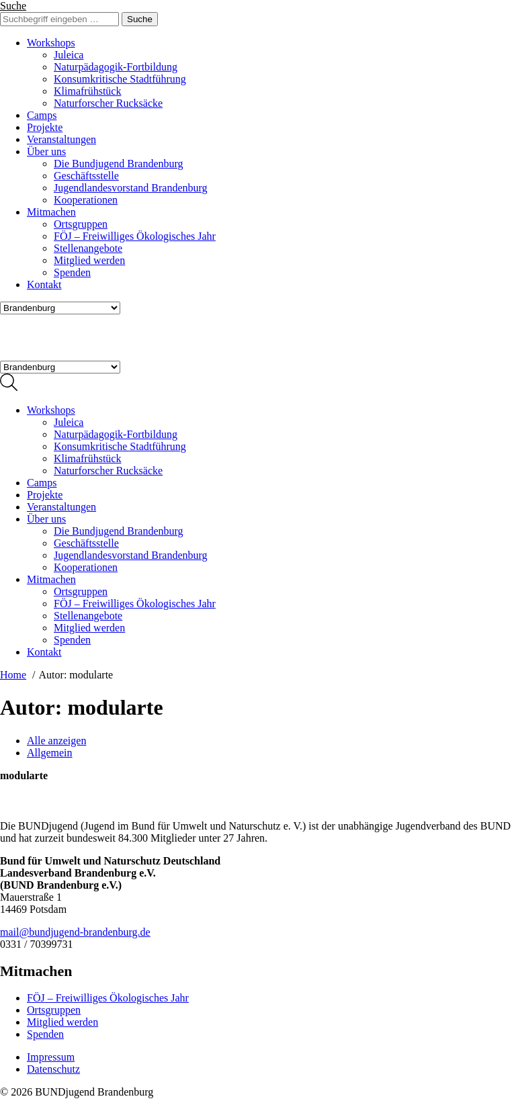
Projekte (44, 127)
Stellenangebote (88, 248)
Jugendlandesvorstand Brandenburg (131, 187)
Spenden (72, 272)
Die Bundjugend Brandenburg (118, 163)
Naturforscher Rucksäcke (108, 103)
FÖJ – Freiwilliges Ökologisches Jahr (135, 236)
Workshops (51, 42)
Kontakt (44, 284)
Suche (13, 5)
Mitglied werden (89, 260)
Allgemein (50, 752)
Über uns (46, 151)
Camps (41, 115)
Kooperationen (86, 200)
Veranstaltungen (61, 139)
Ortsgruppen (81, 224)
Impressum (51, 1057)
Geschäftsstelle (86, 175)
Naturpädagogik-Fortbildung (115, 67)
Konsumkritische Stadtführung (120, 79)
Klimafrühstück (87, 91)
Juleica (68, 54)
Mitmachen (51, 212)
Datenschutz (53, 1069)
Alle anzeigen (56, 740)
